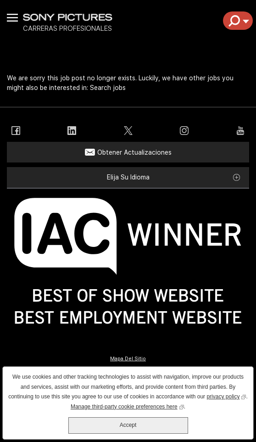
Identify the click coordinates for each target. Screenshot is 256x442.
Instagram (184, 130)
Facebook (15, 130)
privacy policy (226, 396)
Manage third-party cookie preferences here (127, 406)
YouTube (240, 130)
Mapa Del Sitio (128, 359)
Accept (128, 425)
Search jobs (108, 87)
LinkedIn (71, 130)
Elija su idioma (128, 177)
